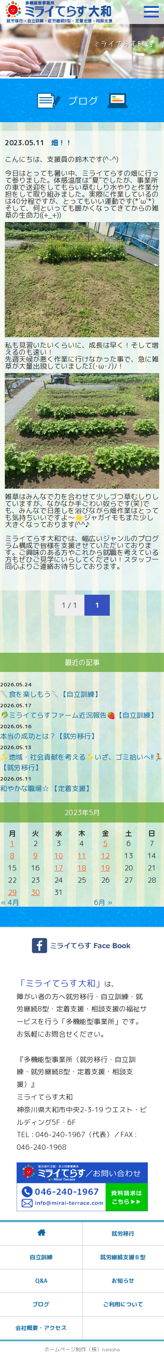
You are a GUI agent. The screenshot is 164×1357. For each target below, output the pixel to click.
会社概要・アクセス (40, 1328)
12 (105, 855)
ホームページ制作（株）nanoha (82, 1349)
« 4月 (10, 902)
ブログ (40, 1304)
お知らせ (123, 1281)
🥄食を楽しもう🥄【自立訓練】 (50, 694)
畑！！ (61, 142)
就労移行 (123, 1233)
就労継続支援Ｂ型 (123, 1257)
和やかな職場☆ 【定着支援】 (46, 788)
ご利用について (123, 1304)
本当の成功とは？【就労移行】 (49, 736)
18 (81, 868)
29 (12, 892)
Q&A (41, 1281)
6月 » (103, 902)
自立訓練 (41, 1257)
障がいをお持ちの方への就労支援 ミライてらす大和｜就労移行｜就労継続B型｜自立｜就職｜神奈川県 (59, 12)
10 (58, 855)
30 (35, 892)
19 (105, 868)
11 (81, 855)
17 (58, 868)
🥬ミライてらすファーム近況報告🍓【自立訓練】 (78, 715)
